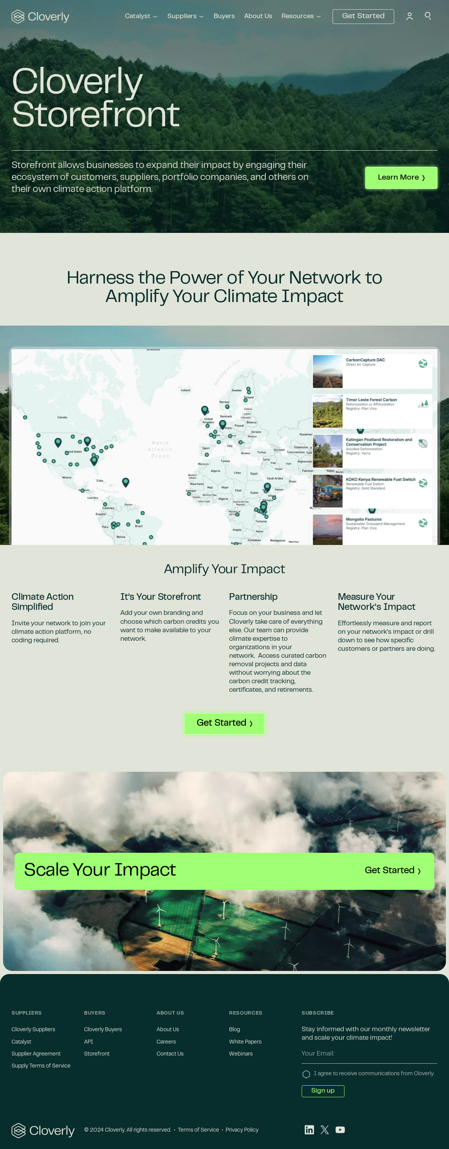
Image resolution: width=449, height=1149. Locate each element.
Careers (166, 1042)
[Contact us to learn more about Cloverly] (401, 178)
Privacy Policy (241, 1130)
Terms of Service (198, 1130)
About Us (258, 16)
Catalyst (21, 1042)
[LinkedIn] (309, 1131)
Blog (234, 1030)
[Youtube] (340, 1131)
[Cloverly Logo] (43, 1130)
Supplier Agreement (36, 1054)
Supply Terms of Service (41, 1066)
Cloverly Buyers (103, 1030)
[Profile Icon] (409, 17)
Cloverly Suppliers (33, 1030)
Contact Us (170, 1054)
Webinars (241, 1054)
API (88, 1042)
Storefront (97, 1054)
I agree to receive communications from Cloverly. (374, 1074)
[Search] (428, 17)
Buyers (224, 16)
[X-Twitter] (324, 1131)
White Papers (245, 1042)
